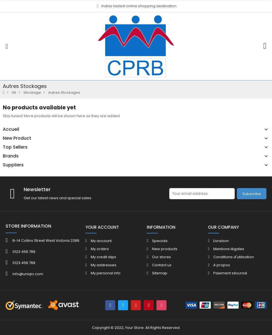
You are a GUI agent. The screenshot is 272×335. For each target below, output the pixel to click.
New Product (17, 138)
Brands (11, 156)
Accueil (11, 129)
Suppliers (13, 165)
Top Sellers (15, 147)
